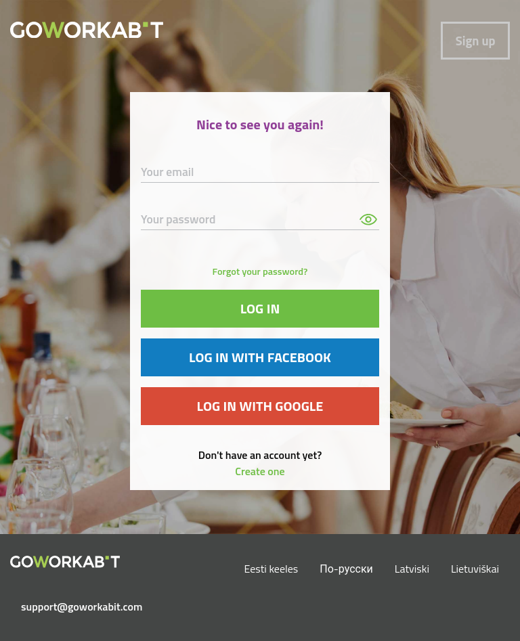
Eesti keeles (271, 568)
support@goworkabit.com (70, 606)
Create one (259, 471)
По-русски (346, 568)
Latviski (412, 568)
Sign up (476, 40)
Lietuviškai (475, 568)
